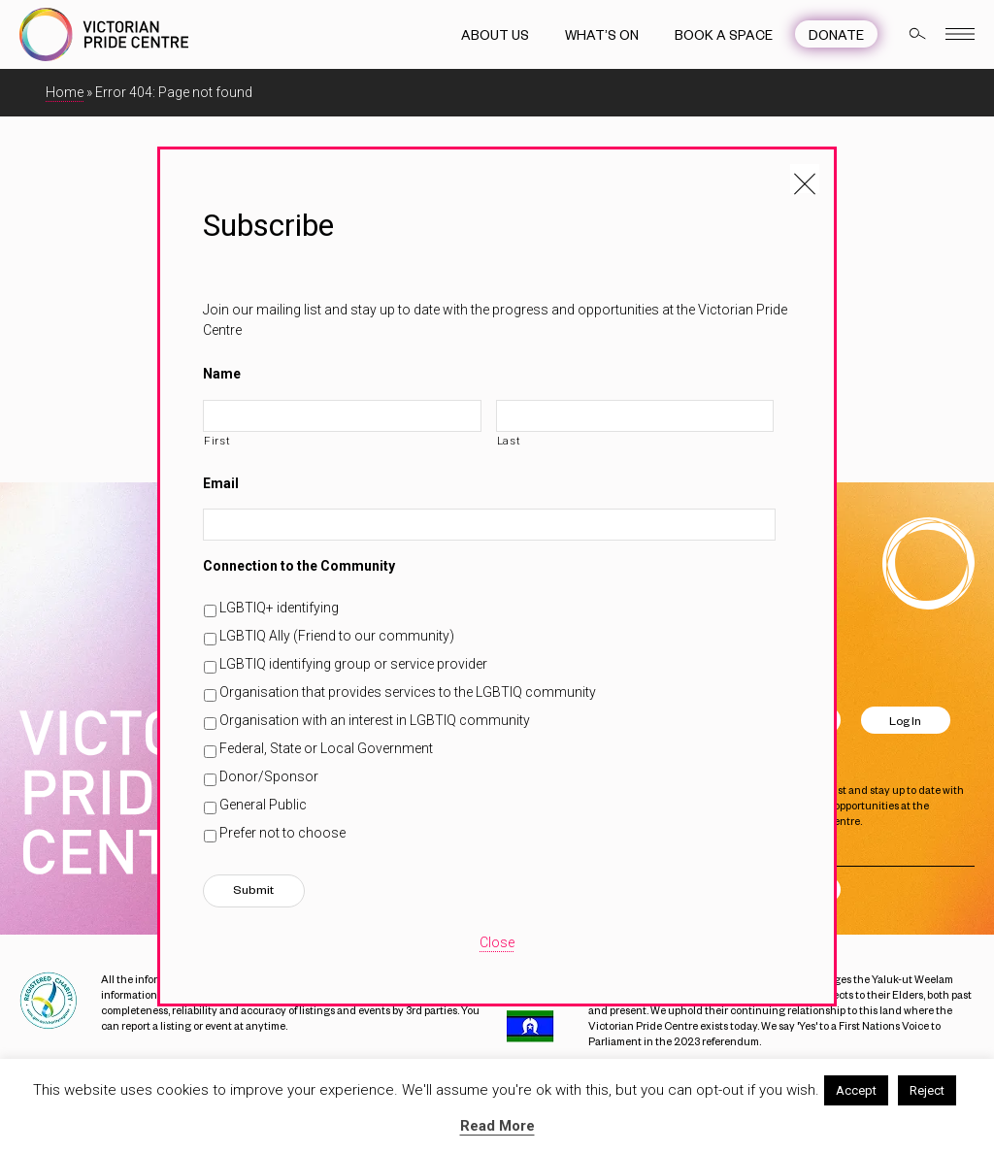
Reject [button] (927, 1090)
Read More (497, 1126)
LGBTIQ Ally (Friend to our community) (336, 635)
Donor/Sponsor (268, 776)
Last (509, 440)
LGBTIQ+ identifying (279, 607)
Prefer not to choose (282, 832)
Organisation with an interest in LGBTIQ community (374, 720)
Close (497, 942)
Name (222, 373)
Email (221, 483)
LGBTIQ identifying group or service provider (353, 664)
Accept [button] (856, 1090)
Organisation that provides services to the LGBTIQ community (407, 692)
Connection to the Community (299, 566)
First (217, 440)
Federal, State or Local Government (326, 748)
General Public (263, 804)
